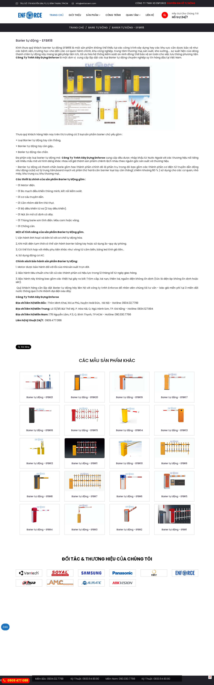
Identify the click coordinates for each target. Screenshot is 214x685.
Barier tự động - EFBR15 (84, 430)
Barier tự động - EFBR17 (174, 397)
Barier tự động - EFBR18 (34, 40)
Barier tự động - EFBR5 (174, 496)
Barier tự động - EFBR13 (174, 430)
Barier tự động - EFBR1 (174, 529)
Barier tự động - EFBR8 (40, 496)
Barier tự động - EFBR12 (40, 463)
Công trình (113, 15)
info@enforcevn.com (86, 3)
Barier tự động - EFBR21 (40, 397)
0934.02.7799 (55, 679)
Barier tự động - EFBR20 (84, 397)
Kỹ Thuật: (76, 679)
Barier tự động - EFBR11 (85, 463)
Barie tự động (98, 27)
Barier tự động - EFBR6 (129, 496)
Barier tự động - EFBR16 (39, 430)
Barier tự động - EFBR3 (84, 529)
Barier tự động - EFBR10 (129, 463)
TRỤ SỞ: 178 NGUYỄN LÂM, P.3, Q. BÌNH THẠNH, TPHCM (44, 3)
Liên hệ (150, 15)
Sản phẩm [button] (93, 15)
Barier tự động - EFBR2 (129, 529)
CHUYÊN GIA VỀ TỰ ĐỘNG (181, 3)
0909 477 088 (15, 680)
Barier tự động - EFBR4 (40, 529)
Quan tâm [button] (133, 15)
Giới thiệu (75, 15)
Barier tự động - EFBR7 (84, 496)
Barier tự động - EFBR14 (129, 430)
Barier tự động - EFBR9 (174, 463)
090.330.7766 (127, 679)
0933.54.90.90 (90, 679)
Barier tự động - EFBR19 (129, 397)
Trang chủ (56, 15)
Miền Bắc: (41, 679)
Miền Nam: (111, 679)
